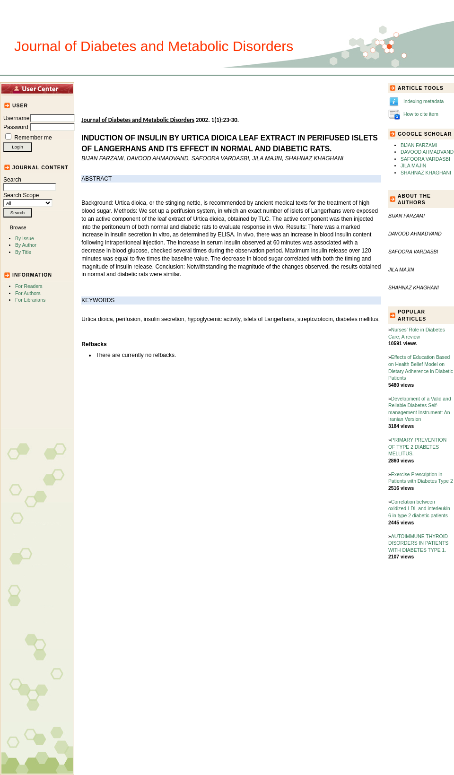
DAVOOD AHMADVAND (427, 152)
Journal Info (194, 88)
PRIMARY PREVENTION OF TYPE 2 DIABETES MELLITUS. (417, 446)
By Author (25, 245)
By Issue (24, 238)
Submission (235, 88)
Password (15, 127)
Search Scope (27, 199)
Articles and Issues (140, 88)
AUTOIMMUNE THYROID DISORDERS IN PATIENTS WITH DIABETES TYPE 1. (418, 543)
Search (29, 183)
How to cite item (420, 114)
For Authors (28, 293)
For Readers (29, 286)
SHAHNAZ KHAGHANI (426, 172)
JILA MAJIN (413, 165)
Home (97, 88)
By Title (23, 252)
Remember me (33, 137)
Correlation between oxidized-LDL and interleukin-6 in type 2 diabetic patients (420, 508)
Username (16, 118)
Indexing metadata (423, 101)
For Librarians (30, 300)
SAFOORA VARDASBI (425, 159)
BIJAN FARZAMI (419, 145)
